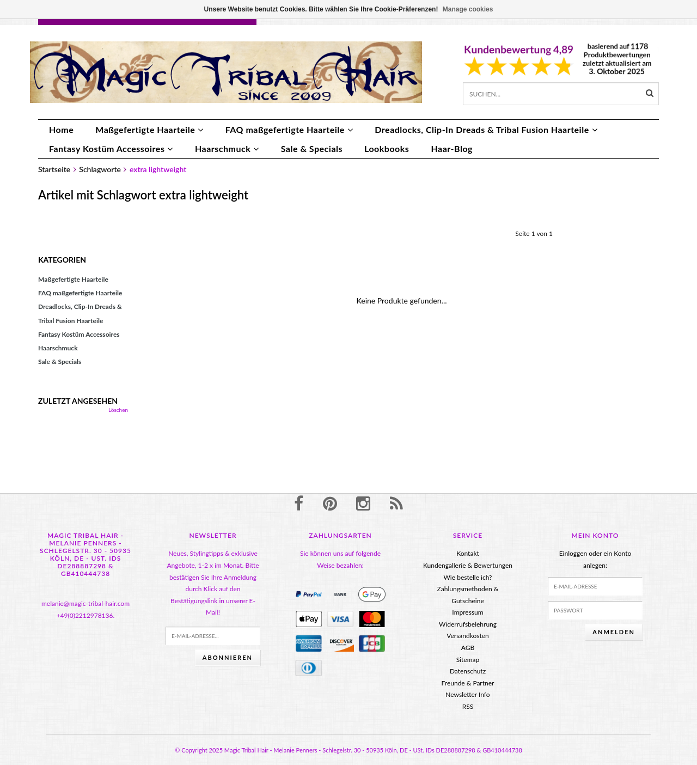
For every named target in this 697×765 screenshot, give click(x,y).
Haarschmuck (227, 148)
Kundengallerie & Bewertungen (467, 565)
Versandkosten (468, 636)
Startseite (54, 169)
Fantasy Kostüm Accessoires (111, 148)
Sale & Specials (312, 148)
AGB (467, 647)
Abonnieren (228, 657)
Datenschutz (468, 671)
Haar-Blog (452, 148)
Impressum (467, 612)
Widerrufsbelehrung (468, 624)
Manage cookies (468, 9)
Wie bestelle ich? (467, 577)
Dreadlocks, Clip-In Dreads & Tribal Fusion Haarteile (486, 129)
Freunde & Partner (468, 683)
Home (61, 129)
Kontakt (467, 553)
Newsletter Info (467, 694)
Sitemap (468, 659)
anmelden (613, 631)
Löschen (118, 409)
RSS (468, 706)
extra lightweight (158, 169)
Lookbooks (386, 148)
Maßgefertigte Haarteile (149, 129)
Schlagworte (100, 169)
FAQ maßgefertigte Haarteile (289, 129)
